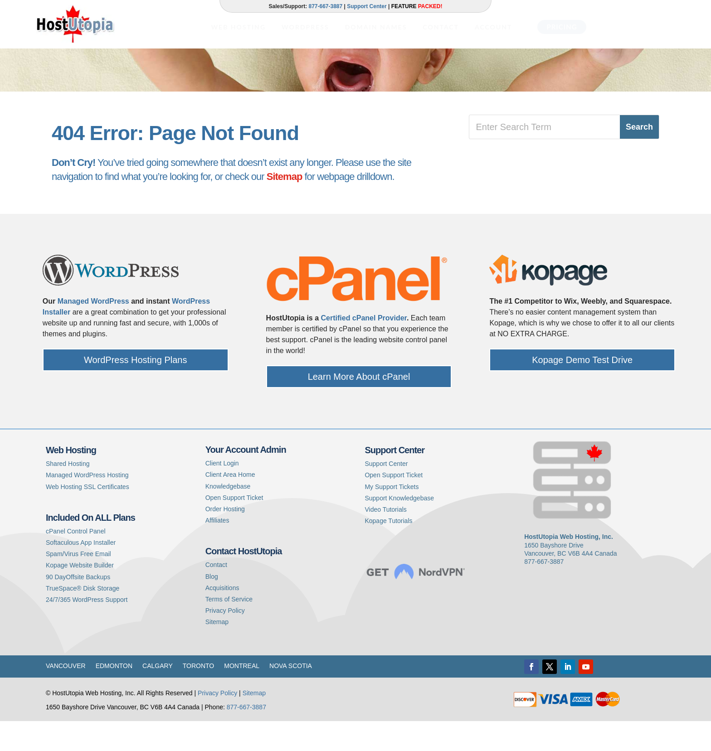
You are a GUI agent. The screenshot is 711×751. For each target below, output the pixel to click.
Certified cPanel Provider (364, 348)
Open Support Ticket (234, 528)
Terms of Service (229, 629)
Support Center (366, 6)
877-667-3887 (325, 6)
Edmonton (114, 696)
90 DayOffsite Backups (78, 606)
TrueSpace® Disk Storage (82, 618)
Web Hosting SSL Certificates (87, 517)
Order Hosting (225, 539)
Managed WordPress (93, 331)
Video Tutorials (385, 539)
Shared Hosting (68, 494)
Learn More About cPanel (359, 407)
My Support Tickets (392, 517)
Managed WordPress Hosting (87, 505)
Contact (216, 595)
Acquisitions (222, 618)
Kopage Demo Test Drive (582, 390)
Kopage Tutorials (388, 551)
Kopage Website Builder (80, 595)
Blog (211, 606)
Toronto (198, 696)
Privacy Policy (225, 640)
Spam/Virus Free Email (78, 584)
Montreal (241, 696)
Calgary (157, 696)
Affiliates (217, 550)
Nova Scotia (290, 696)
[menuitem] (238, 21)
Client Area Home (230, 505)
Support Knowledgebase (399, 528)
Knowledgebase (228, 516)
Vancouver (66, 696)
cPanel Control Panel (76, 561)
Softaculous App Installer (81, 573)
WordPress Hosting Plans (135, 390)
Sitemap (284, 207)
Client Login (222, 493)
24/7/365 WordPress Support (86, 630)
